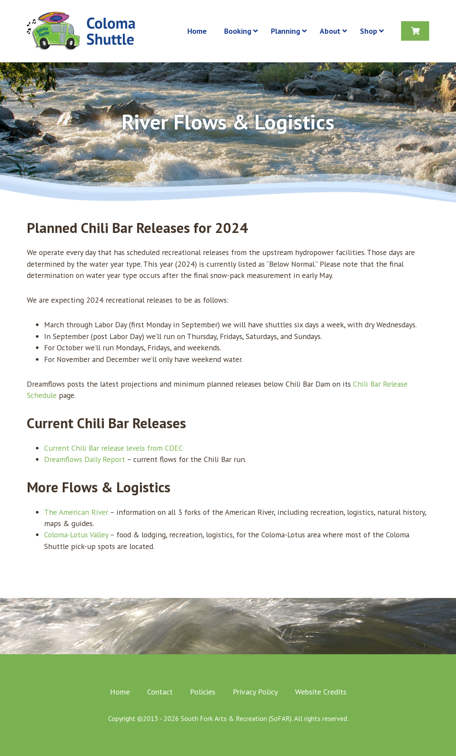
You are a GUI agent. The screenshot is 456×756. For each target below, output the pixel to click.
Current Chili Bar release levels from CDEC (113, 448)
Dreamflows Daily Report (84, 459)
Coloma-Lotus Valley (76, 535)
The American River (76, 512)
